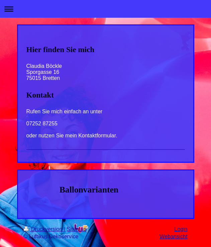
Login (180, 229)
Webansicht (173, 236)
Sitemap (76, 229)
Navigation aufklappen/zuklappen (105, 9)
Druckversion (44, 229)
